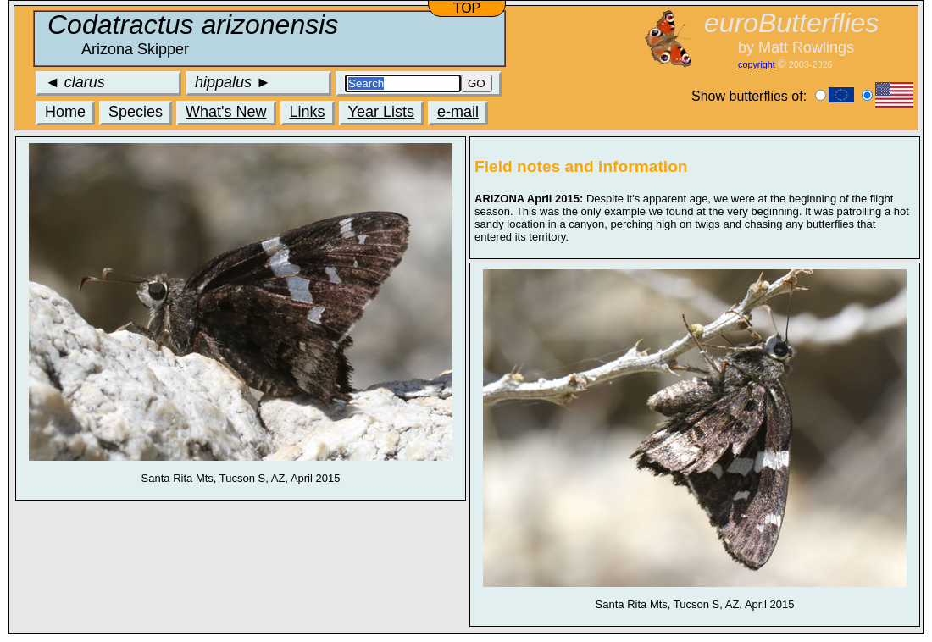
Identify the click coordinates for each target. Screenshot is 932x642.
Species (135, 111)
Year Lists (381, 111)
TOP (467, 8)
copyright (756, 64)
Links (307, 111)
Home (65, 111)
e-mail (458, 111)
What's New (226, 111)
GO (476, 83)
